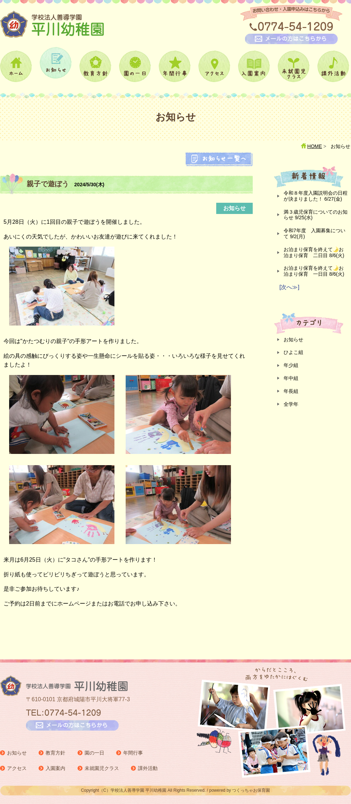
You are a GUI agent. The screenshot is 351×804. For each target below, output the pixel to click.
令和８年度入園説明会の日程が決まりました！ (315, 196)
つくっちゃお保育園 (251, 790)
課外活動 (148, 768)
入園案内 (55, 768)
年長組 (291, 391)
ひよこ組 (293, 352)
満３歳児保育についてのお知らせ (315, 215)
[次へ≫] (289, 287)
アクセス (17, 768)
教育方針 (55, 752)
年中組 (291, 378)
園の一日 (94, 752)
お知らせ (293, 339)
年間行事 (133, 752)
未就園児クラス (102, 768)
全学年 (291, 404)
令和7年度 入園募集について (314, 233)
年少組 (291, 365)
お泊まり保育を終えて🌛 (314, 252)
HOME (314, 146)
